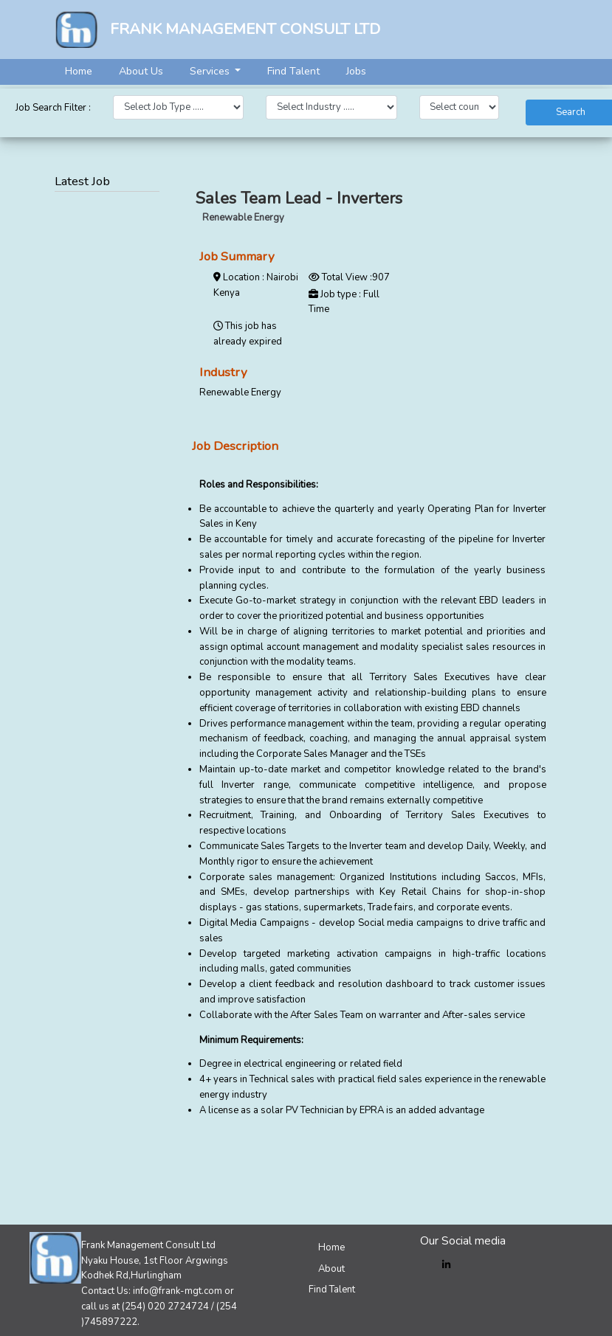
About (331, 1269)
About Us (141, 71)
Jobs (356, 71)
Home (78, 71)
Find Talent (293, 71)
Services (211, 71)
